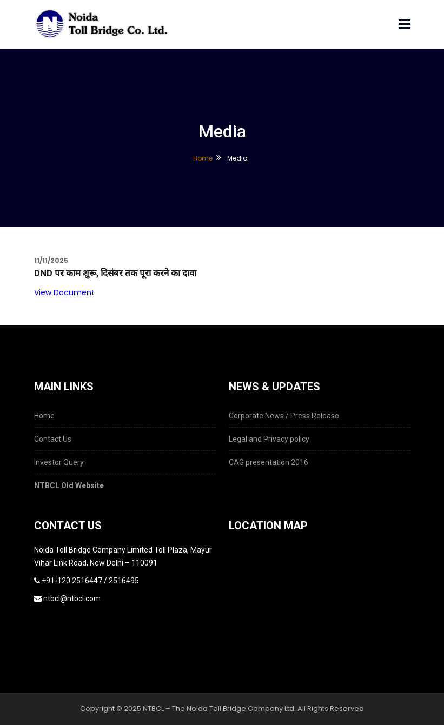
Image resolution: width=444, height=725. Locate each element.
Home (203, 158)
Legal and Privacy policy (269, 439)
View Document (64, 292)
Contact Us (52, 439)
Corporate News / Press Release (284, 415)
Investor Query (59, 462)
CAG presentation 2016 (268, 462)
